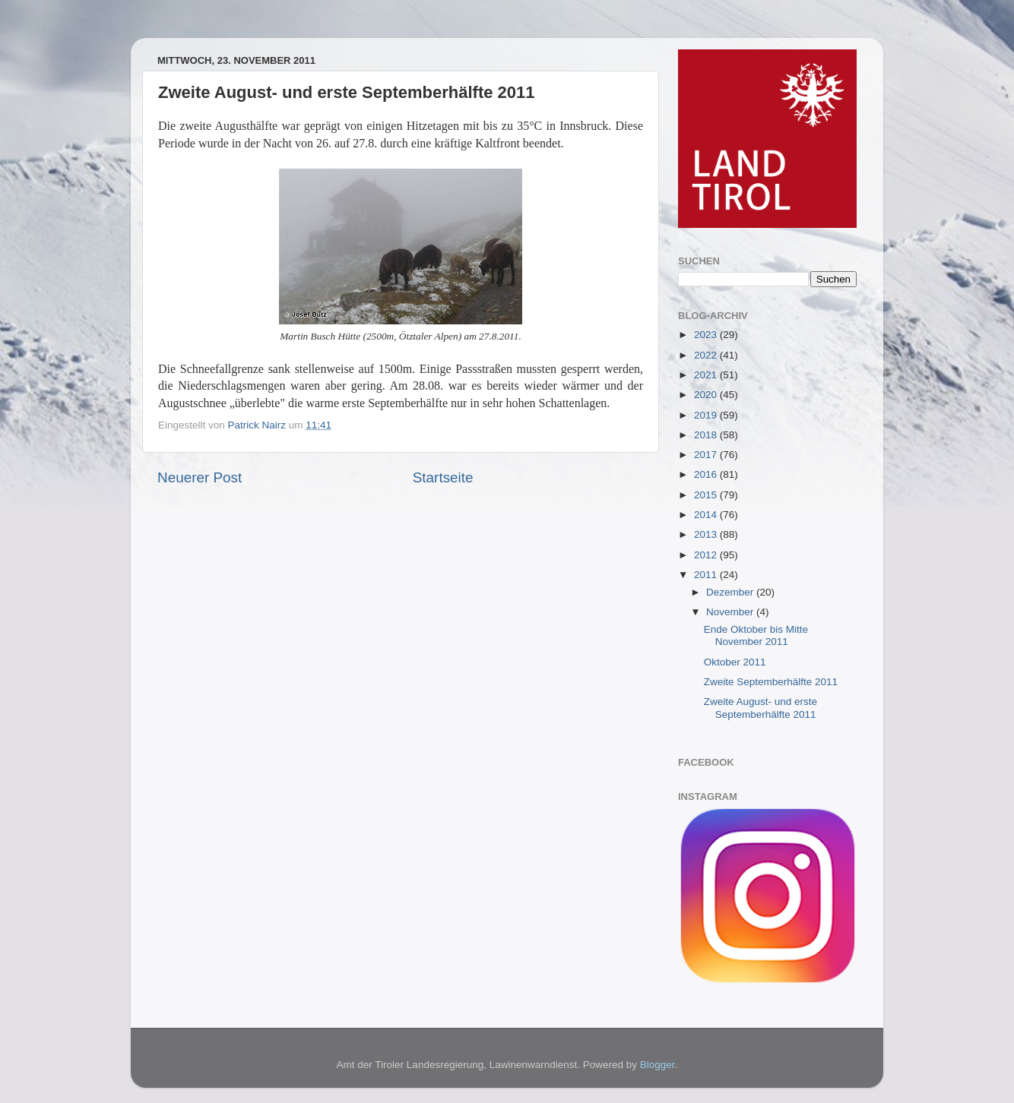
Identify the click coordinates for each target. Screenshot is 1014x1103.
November (731, 612)
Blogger (657, 1064)
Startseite (443, 477)
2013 (707, 534)
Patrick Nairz (258, 425)
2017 (707, 454)
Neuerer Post (199, 477)
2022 (707, 355)
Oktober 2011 (735, 662)
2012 (707, 555)
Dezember (731, 592)
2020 (707, 394)
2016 (707, 474)
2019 (707, 415)
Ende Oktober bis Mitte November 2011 (756, 635)
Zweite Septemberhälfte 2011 (771, 681)
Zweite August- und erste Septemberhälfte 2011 (760, 707)
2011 (707, 574)
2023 (707, 334)
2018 (707, 435)
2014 (707, 514)
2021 (707, 375)
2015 (707, 495)
